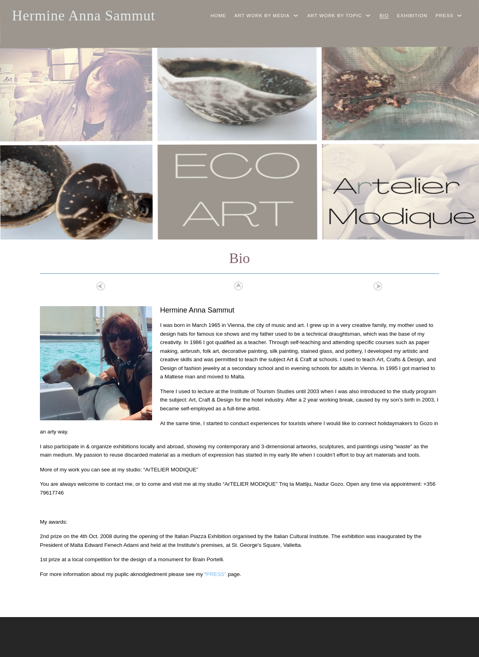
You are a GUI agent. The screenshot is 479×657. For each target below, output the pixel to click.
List (237, 286)
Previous (101, 286)
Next (378, 286)
